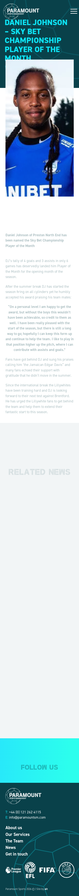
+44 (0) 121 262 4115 (25, 812)
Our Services (17, 834)
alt (46, 889)
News (10, 847)
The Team (14, 841)
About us (13, 828)
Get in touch (16, 854)
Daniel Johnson (16, 240)
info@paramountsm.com (27, 817)
